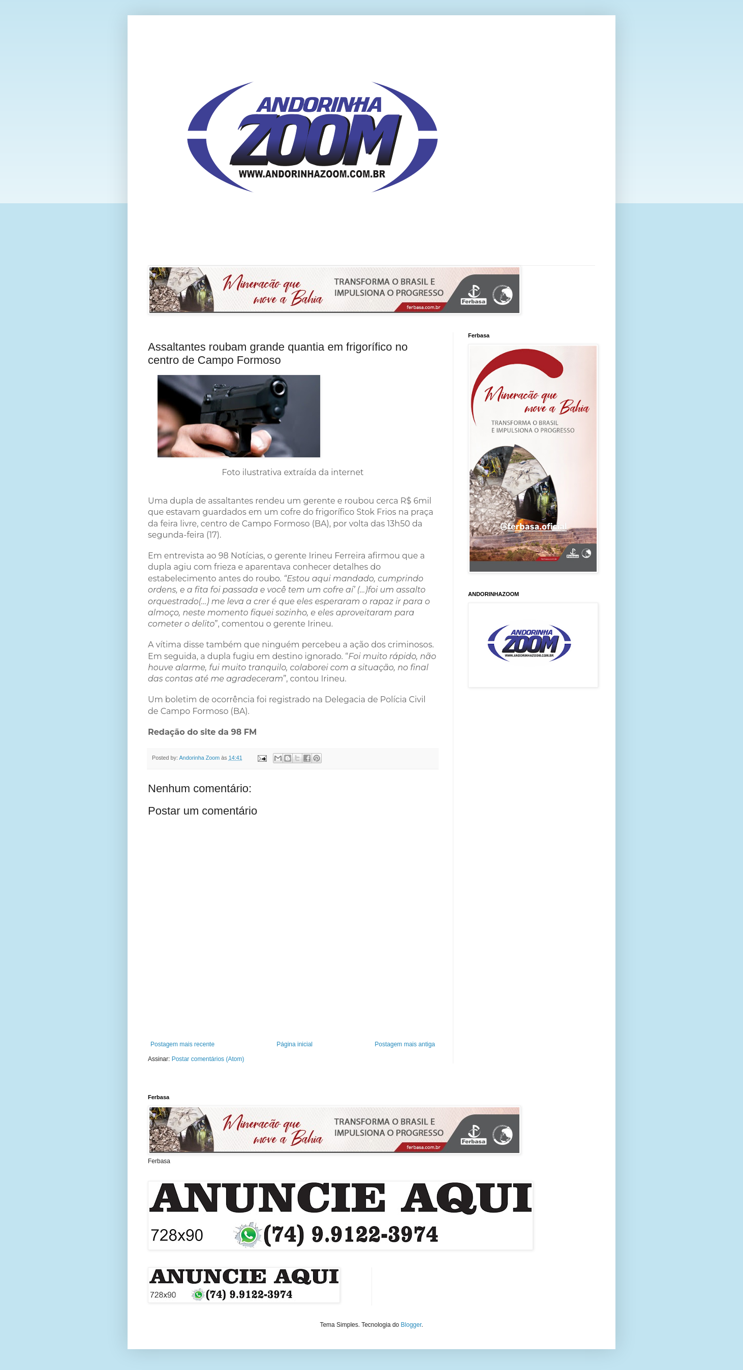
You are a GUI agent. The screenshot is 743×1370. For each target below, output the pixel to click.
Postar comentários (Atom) (208, 1059)
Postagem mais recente (182, 1044)
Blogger (411, 1324)
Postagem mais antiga (405, 1044)
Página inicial (294, 1044)
